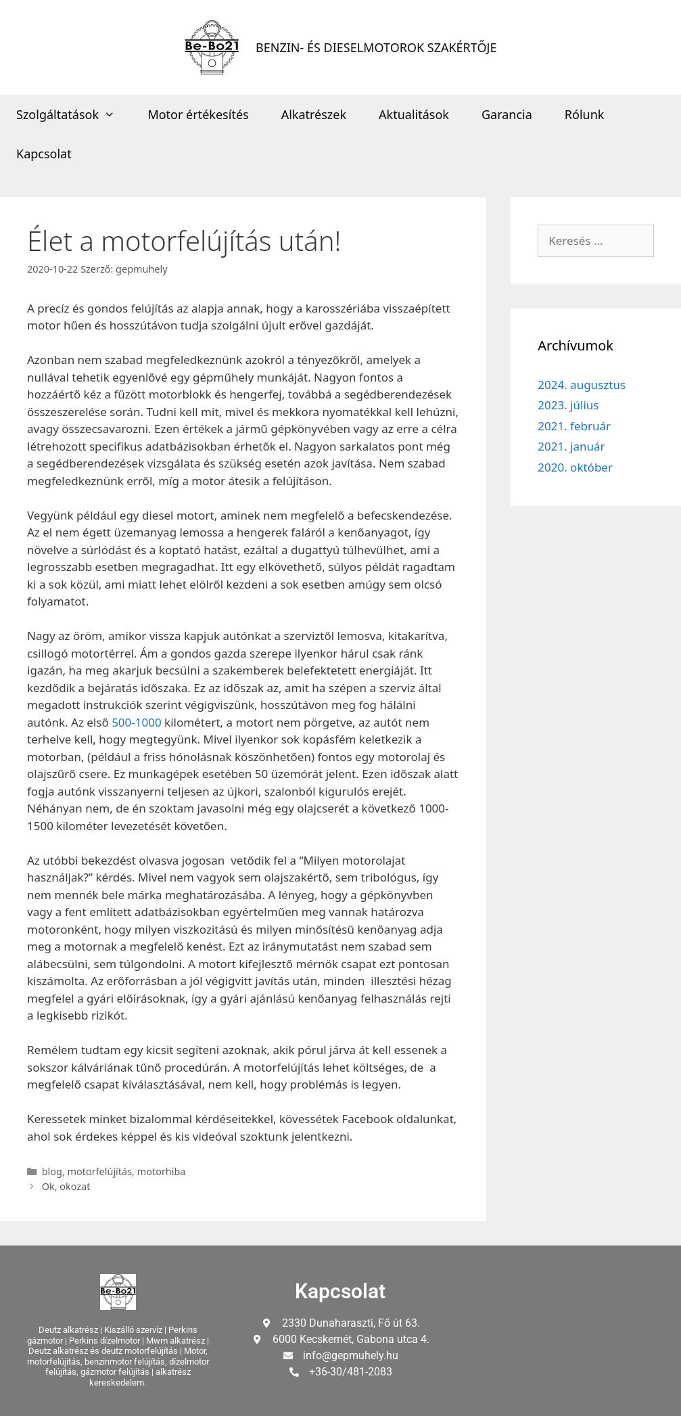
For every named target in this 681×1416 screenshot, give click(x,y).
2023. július (568, 405)
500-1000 (137, 722)
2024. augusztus (582, 384)
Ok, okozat (66, 1186)
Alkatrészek (313, 114)
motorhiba (161, 1171)
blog (52, 1171)
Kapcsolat (44, 153)
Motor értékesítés (197, 114)
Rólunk (585, 114)
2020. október (575, 467)
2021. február (574, 426)
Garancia (507, 114)
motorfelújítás (100, 1171)
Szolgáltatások (73, 114)
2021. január (571, 446)
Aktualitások (414, 114)
